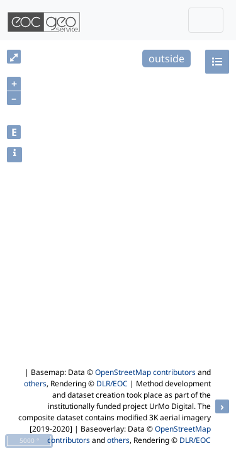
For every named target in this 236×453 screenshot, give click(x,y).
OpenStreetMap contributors (145, 372)
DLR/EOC (112, 383)
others (35, 383)
